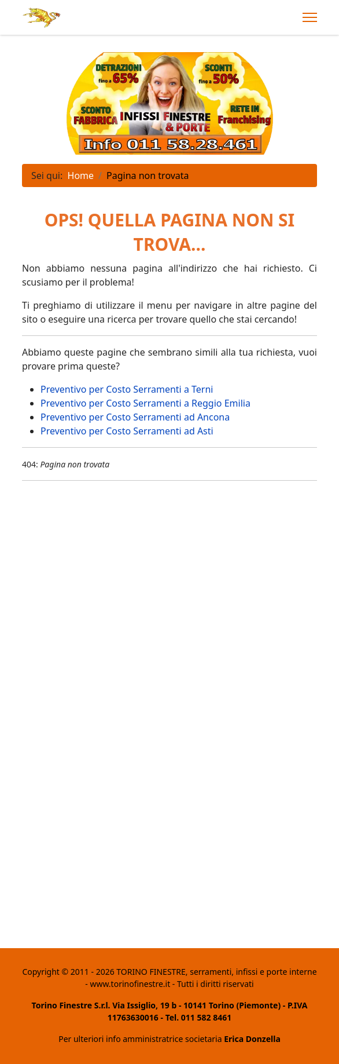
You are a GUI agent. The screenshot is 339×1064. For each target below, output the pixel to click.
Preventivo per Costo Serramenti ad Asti (126, 431)
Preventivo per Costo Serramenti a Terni (126, 389)
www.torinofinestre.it (130, 983)
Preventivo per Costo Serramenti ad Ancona (135, 417)
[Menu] (310, 17)
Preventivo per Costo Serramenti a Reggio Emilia (145, 403)
